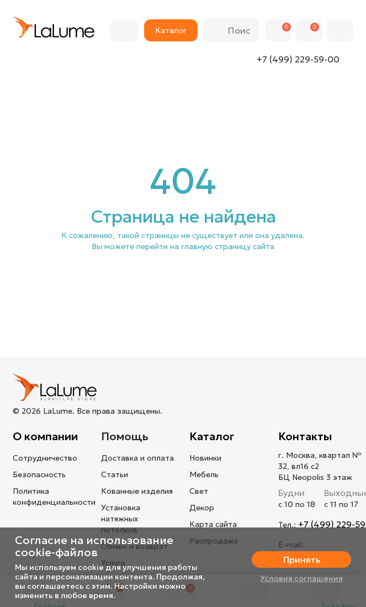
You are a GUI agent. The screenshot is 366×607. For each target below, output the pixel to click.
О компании (45, 436)
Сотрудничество (45, 458)
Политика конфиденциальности (54, 496)
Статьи (114, 474)
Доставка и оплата (137, 458)
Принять (301, 559)
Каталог (211, 436)
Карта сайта (213, 524)
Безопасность (39, 474)
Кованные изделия (137, 491)
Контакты (305, 436)
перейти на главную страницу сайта (205, 246)
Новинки (205, 458)
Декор (201, 508)
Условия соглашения (301, 578)
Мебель (204, 474)
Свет (198, 491)
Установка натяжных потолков (120, 519)
